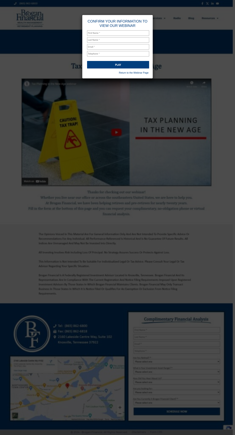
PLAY (118, 65)
